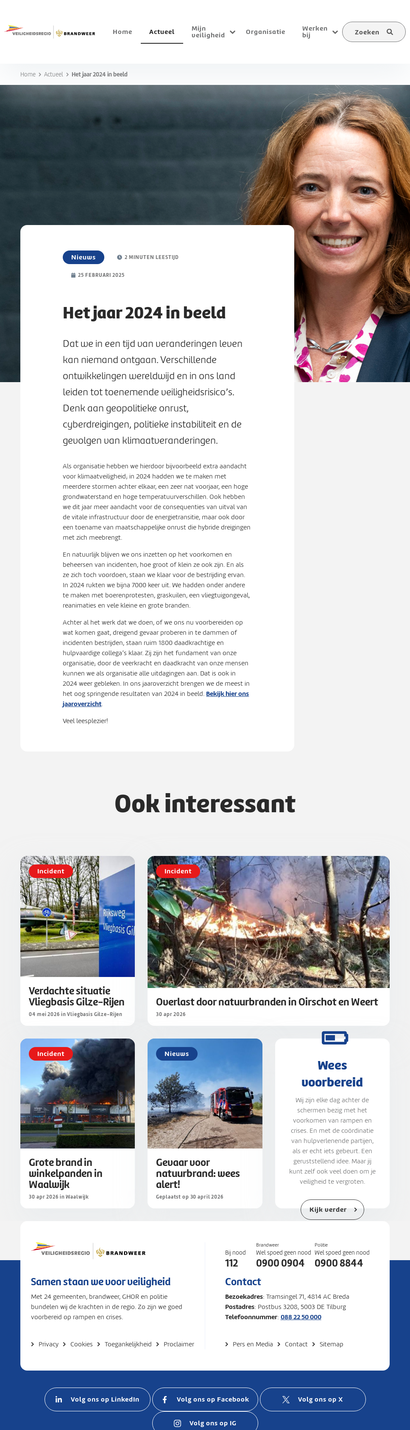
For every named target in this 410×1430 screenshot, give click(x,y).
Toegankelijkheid (128, 1344)
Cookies (81, 1344)
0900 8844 (339, 1263)
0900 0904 (280, 1263)
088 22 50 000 (301, 1316)
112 (231, 1263)
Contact (296, 1344)
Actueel (53, 74)
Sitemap (331, 1344)
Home (28, 74)
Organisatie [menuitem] (265, 31)
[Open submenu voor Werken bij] (335, 32)
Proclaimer (179, 1344)
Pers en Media (253, 1344)
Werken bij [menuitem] (315, 31)
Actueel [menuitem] (162, 31)
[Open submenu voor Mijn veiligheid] (232, 32)
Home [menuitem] (122, 31)
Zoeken (367, 32)
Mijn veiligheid (208, 31)
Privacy (49, 1344)
